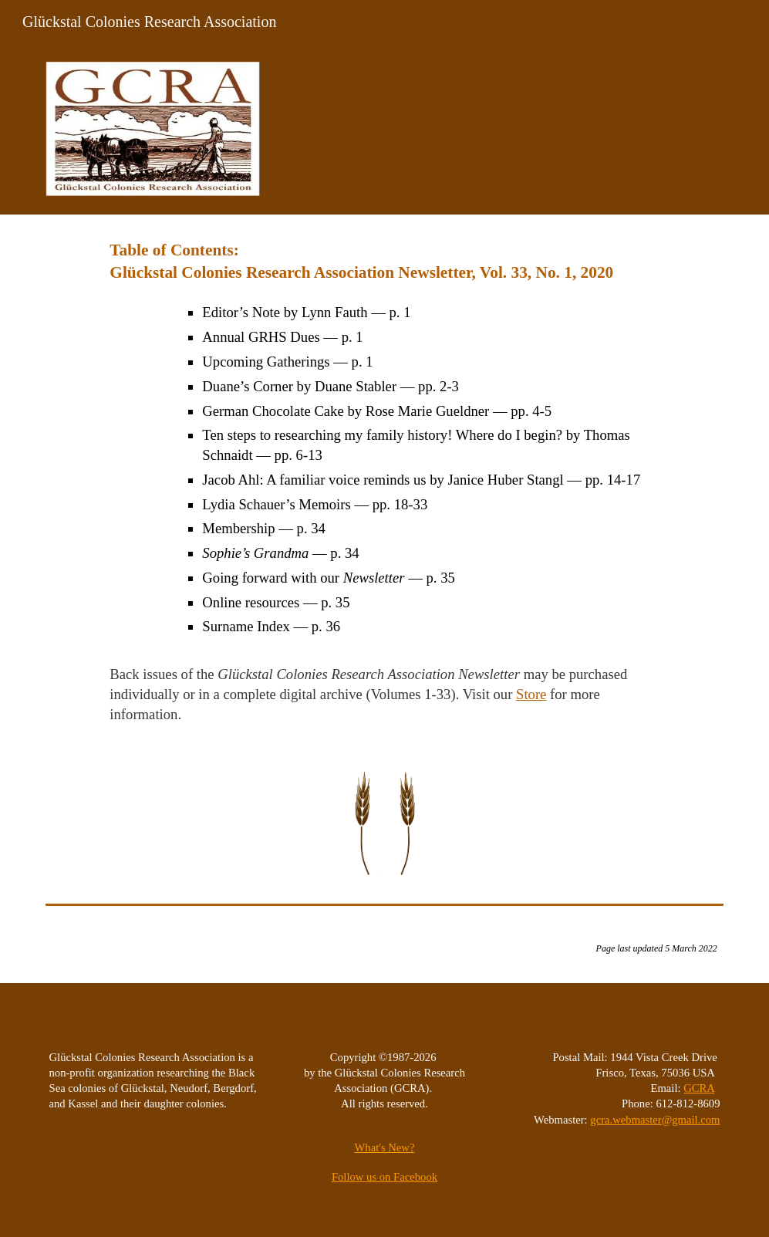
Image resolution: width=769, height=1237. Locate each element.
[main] (384, 482)
